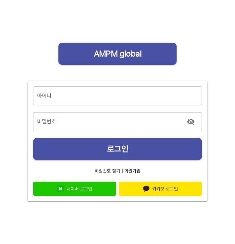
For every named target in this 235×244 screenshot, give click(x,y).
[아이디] (117, 95)
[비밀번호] (108, 121)
